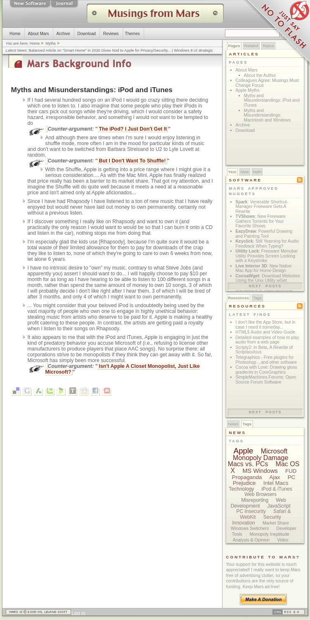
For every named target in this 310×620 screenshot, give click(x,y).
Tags (257, 298)
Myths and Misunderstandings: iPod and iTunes (272, 100)
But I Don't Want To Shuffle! (132, 161)
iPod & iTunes (276, 489)
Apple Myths (248, 90)
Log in (78, 613)
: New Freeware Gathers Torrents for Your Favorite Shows (261, 221)
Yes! (232, 171)
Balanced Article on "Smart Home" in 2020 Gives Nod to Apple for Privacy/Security (98, 50)
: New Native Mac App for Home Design (264, 268)
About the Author (260, 75)
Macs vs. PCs (248, 463)
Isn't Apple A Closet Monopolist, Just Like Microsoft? (122, 369)
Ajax (275, 477)
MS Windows (260, 470)
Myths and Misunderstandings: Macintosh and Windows (267, 115)
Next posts (265, 286)
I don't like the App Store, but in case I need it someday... (266, 324)
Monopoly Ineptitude (269, 534)
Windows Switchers (250, 528)
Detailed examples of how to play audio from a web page (267, 340)
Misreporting (254, 500)
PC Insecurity (250, 511)
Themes (132, 33)
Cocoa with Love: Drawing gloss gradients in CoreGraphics (266, 369)
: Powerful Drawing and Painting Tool (264, 233)
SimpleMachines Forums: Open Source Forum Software (266, 379)
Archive (63, 33)
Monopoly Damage (260, 457)
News (233, 424)
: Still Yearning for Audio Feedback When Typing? (267, 243)
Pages (234, 45)
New (245, 171)
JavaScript (279, 506)
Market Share (276, 522)
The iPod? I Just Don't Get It (133, 129)
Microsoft (274, 451)
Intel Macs (276, 483)
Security (272, 517)
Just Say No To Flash (277, 33)
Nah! (257, 171)
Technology (241, 489)
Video (282, 539)
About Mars (38, 33)
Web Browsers (260, 494)
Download (86, 33)
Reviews (110, 33)
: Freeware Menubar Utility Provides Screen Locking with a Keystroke (267, 256)
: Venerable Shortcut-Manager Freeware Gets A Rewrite (262, 207)
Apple (243, 450)
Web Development (258, 503)
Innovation (243, 523)
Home (15, 33)
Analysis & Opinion (251, 539)
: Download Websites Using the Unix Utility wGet (268, 278)
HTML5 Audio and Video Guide (265, 332)
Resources (238, 298)
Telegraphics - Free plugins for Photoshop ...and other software (266, 360)
